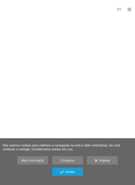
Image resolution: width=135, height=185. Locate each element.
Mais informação (32, 160)
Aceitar (67, 172)
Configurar (67, 160)
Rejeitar (102, 161)
